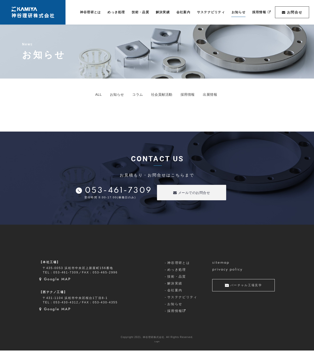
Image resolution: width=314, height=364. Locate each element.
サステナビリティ (182, 311)
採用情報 (196, 95)
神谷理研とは (178, 276)
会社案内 (174, 304)
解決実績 (174, 297)
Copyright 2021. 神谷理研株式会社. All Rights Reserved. (157, 350)
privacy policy (227, 283)
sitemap (221, 276)
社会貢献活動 (164, 95)
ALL (84, 95)
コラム (134, 95)
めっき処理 (176, 283)
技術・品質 (176, 290)
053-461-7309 (118, 191)
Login (156, 355)
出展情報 (224, 95)
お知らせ (108, 95)
